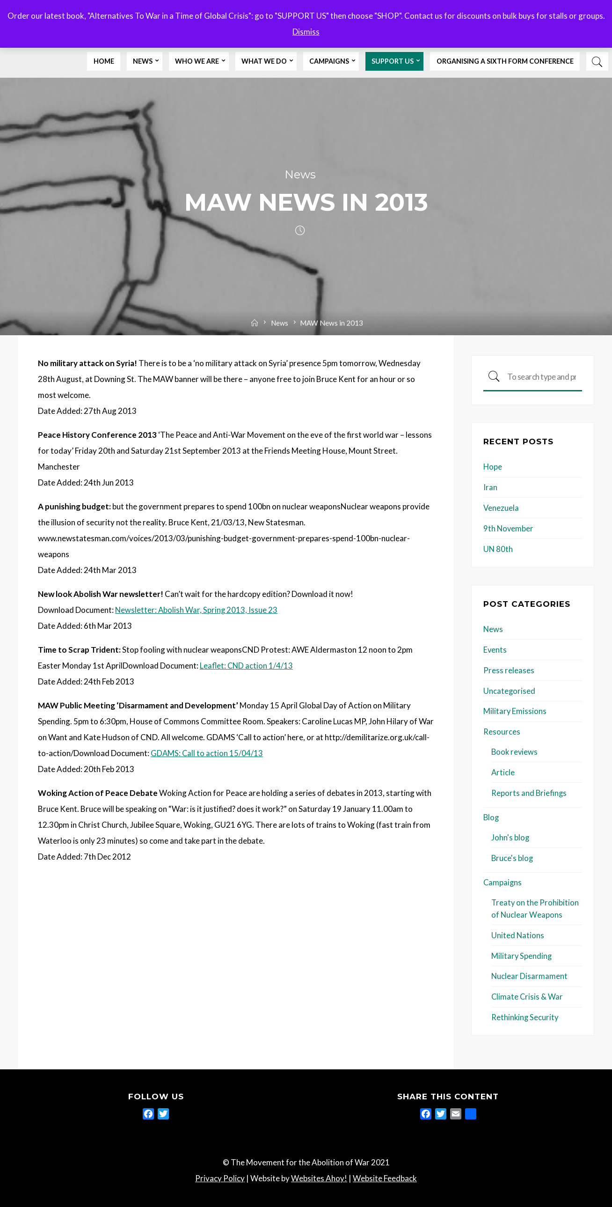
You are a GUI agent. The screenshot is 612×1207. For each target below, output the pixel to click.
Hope (493, 467)
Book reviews (515, 750)
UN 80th (498, 548)
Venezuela (501, 508)
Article (503, 771)
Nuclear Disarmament (529, 973)
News (300, 175)
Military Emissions (515, 710)
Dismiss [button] (306, 32)
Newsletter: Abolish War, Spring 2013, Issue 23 (197, 610)
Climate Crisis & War (527, 993)
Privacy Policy (220, 1175)
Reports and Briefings (529, 791)
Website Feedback (385, 1175)
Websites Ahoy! (319, 1175)
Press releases (508, 669)
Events (495, 649)
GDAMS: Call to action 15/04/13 (207, 753)
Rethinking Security (525, 1014)
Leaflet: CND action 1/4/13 (247, 666)
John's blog (510, 835)
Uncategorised (509, 690)
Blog (491, 815)
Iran (490, 488)
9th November (508, 528)
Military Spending (522, 952)
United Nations (518, 932)
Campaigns (503, 880)
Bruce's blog (512, 856)
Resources (501, 731)
